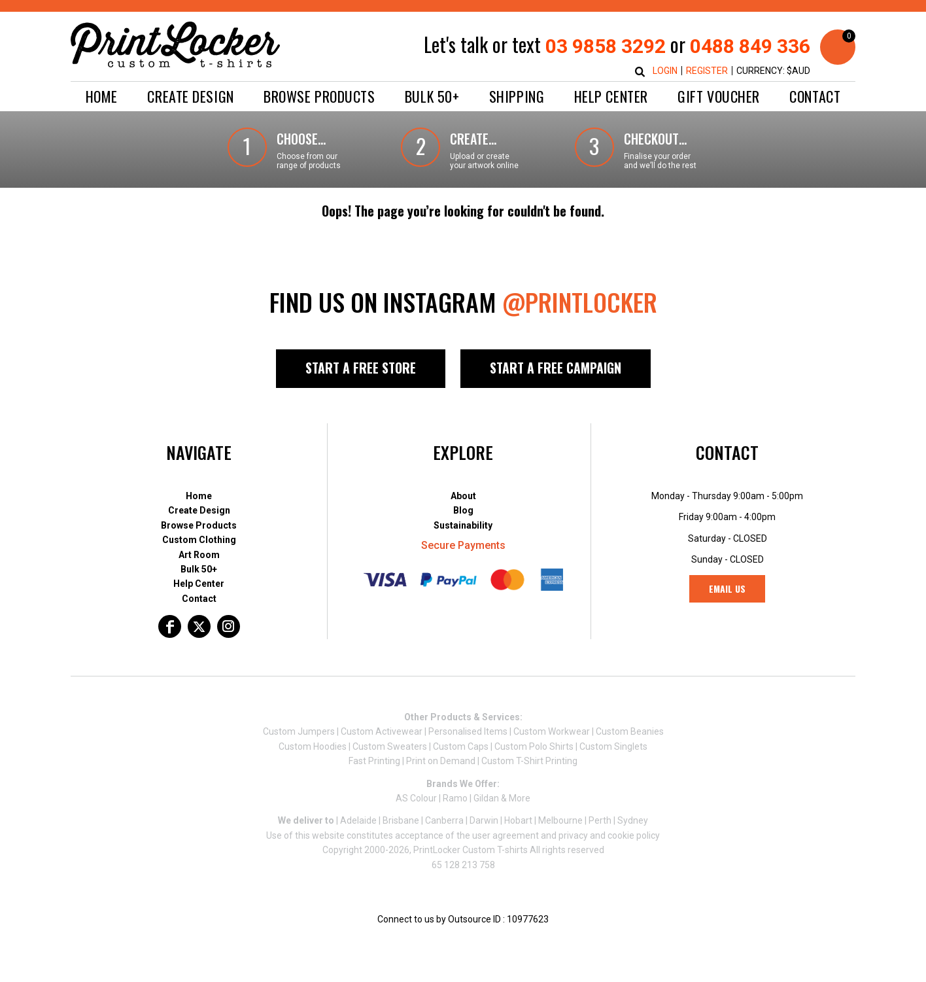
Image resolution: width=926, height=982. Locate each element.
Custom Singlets (613, 746)
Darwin (484, 820)
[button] (190, 96)
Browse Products (199, 525)
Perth (600, 820)
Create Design (199, 510)
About (463, 496)
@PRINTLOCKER (579, 301)
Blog (463, 510)
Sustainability (463, 525)
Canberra (444, 820)
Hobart (518, 820)
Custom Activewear (381, 731)
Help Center (198, 583)
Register (707, 70)
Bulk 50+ (198, 569)
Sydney (632, 820)
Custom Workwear (551, 731)
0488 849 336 (750, 46)
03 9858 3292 (605, 46)
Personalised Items (467, 731)
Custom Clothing (199, 540)
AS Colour (416, 798)
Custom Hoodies (313, 746)
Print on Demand (440, 761)
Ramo (455, 798)
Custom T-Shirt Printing (529, 761)
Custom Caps (461, 746)
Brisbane (401, 820)
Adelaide (358, 820)
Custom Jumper (296, 731)
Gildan (486, 798)
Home (199, 496)
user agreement (505, 835)
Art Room (199, 555)
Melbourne (560, 820)
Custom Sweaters (389, 746)
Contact (199, 598)
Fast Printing (374, 761)
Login (665, 70)
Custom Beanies (630, 731)
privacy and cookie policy (609, 835)
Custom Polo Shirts (534, 746)
